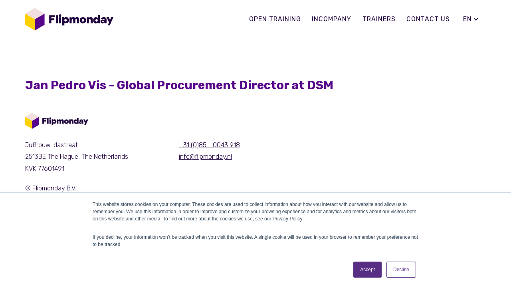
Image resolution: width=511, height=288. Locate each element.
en (471, 19)
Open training (275, 19)
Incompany (331, 19)
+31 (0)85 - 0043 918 (209, 145)
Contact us (428, 19)
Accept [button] (367, 269)
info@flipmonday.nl (205, 156)
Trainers (379, 19)
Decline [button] (401, 269)
